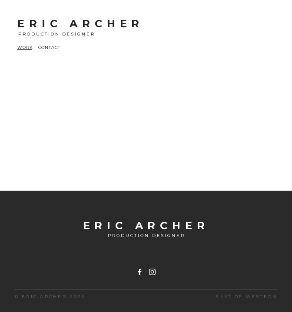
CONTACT (49, 47)
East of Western (246, 296)
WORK (25, 47)
